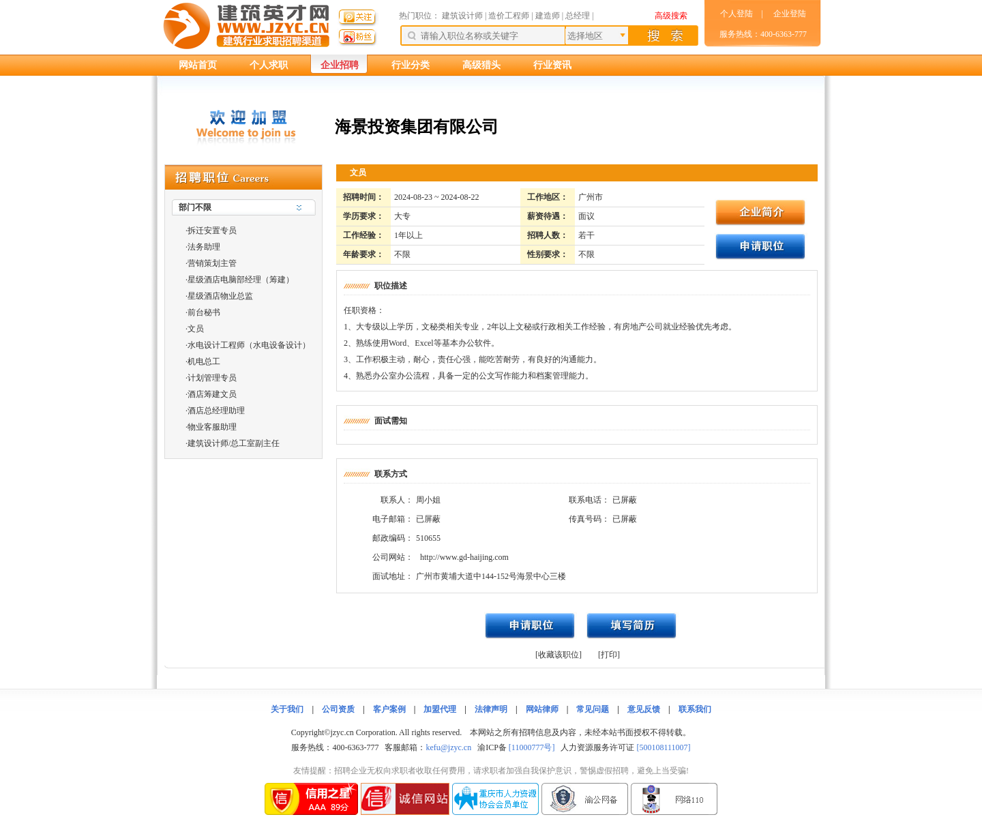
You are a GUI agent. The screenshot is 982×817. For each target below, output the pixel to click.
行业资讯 (552, 65)
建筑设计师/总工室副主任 (234, 443)
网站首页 (198, 65)
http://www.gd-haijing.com (464, 557)
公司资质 (338, 709)
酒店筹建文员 (212, 394)
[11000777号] (532, 747)
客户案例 (389, 709)
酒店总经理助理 (216, 410)
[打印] (609, 654)
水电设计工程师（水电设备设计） (249, 345)
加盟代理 (439, 709)
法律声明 (491, 709)
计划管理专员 (212, 378)
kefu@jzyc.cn (448, 747)
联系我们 (695, 709)
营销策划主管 (212, 263)
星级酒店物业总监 (220, 296)
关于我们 (287, 709)
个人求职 (269, 65)
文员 (196, 328)
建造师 (547, 15)
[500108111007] (663, 747)
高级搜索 (671, 15)
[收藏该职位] (558, 654)
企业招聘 (340, 65)
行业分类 (410, 65)
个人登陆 (736, 13)
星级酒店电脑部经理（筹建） (241, 279)
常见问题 (592, 709)
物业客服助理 (212, 427)
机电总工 (204, 361)
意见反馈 (643, 709)
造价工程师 (508, 15)
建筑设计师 (463, 15)
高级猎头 (481, 65)
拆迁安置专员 (212, 230)
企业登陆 (789, 13)
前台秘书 (204, 312)
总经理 (577, 15)
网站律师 (542, 709)
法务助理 (204, 247)
